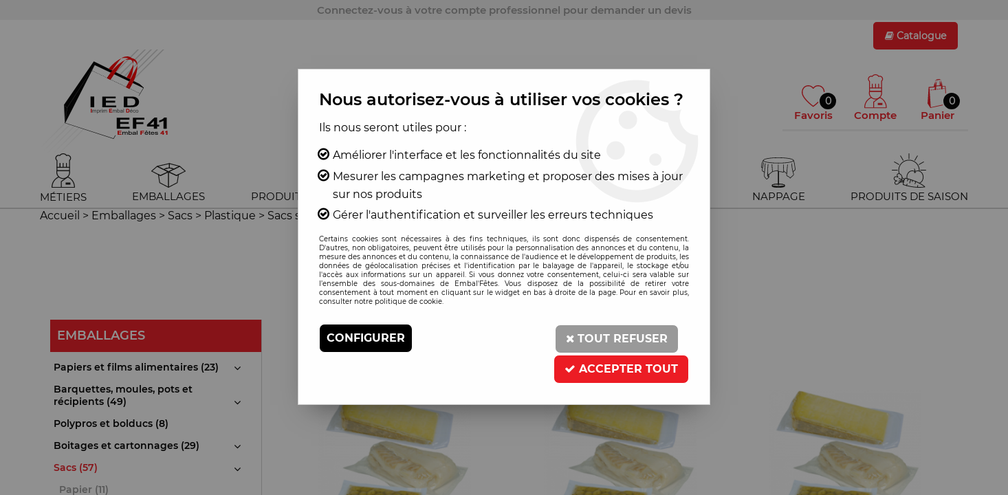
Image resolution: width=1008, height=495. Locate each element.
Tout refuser (616, 337)
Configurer (366, 337)
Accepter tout (621, 366)
